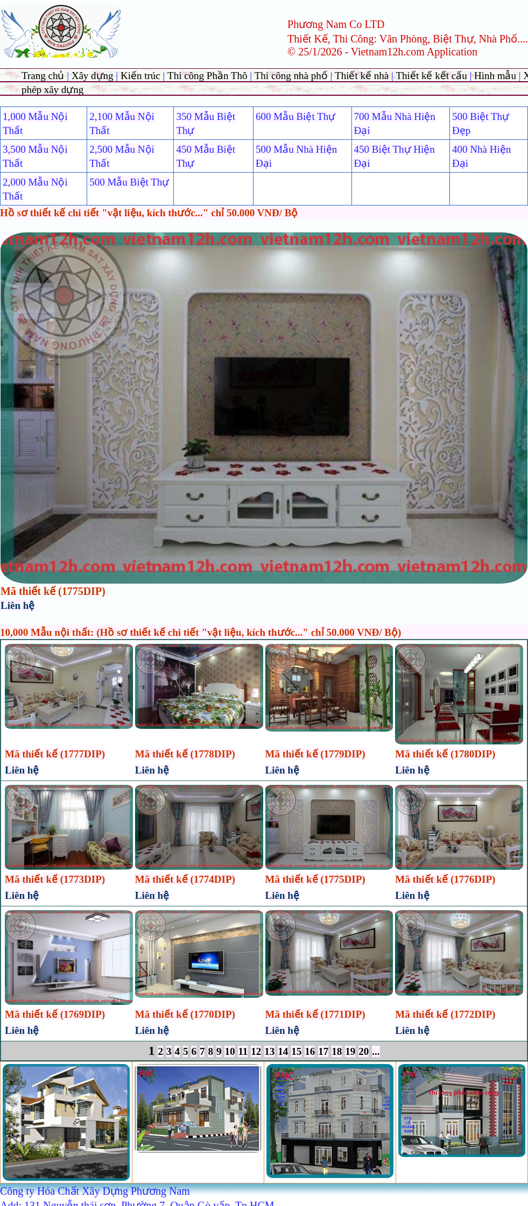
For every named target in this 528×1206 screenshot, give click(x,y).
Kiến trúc (140, 75)
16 (310, 1051)
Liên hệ (17, 605)
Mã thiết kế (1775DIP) (53, 591)
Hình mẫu (495, 75)
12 (256, 1051)
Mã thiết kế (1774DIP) (185, 879)
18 (337, 1051)
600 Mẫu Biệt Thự (295, 116)
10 (229, 1051)
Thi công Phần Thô (208, 75)
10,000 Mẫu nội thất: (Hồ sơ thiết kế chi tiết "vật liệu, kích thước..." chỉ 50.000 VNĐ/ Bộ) (200, 632)
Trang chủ (44, 75)
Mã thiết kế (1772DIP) (445, 1014)
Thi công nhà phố (292, 75)
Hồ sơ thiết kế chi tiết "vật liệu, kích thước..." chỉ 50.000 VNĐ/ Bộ (149, 212)
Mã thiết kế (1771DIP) (315, 1014)
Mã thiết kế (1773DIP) (55, 879)
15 (296, 1051)
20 (363, 1051)
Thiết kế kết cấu (431, 75)
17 (323, 1051)
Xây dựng (94, 75)
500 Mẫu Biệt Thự (129, 182)
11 (243, 1051)
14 (283, 1051)
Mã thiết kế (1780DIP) (445, 754)
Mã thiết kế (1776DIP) (445, 879)
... (375, 1051)
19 (350, 1051)
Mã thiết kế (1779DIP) (315, 754)
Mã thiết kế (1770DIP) (185, 1014)
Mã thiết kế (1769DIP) (55, 1014)
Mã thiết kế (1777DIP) (55, 754)
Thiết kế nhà (363, 75)
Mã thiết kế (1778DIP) (185, 754)
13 (269, 1051)
